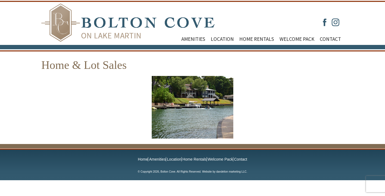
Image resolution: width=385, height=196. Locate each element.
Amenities (193, 39)
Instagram (335, 22)
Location (222, 39)
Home (143, 159)
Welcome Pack (297, 39)
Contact (330, 39)
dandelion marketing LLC (231, 171)
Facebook (324, 22)
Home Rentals (256, 39)
